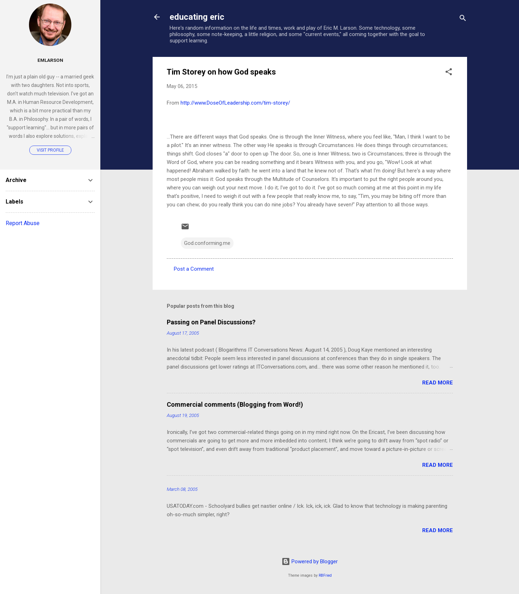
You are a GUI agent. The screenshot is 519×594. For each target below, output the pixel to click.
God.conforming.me (207, 243)
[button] (448, 72)
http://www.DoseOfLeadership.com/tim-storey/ (235, 103)
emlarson (50, 60)
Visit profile (50, 150)
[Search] (463, 19)
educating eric (197, 17)
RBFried (325, 575)
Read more (437, 383)
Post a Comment (194, 269)
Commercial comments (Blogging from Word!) (235, 404)
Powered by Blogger (310, 561)
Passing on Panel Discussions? (211, 322)
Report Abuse (23, 223)
